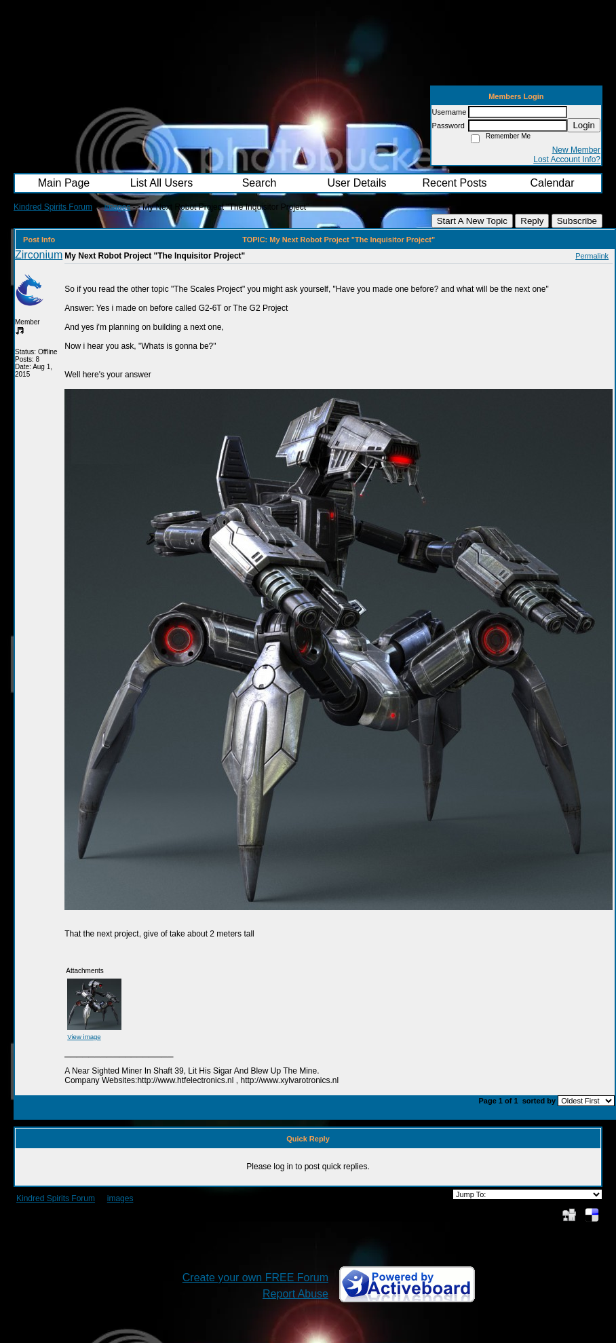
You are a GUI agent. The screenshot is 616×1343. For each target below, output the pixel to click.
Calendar (553, 183)
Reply (531, 221)
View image (83, 1036)
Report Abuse (295, 1294)
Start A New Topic (472, 221)
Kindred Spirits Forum (53, 207)
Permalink (592, 256)
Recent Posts (454, 183)
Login (584, 125)
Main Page (64, 183)
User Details (356, 183)
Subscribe (577, 221)
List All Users (161, 183)
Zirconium (38, 255)
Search (259, 183)
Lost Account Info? (566, 159)
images (117, 207)
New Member (576, 150)
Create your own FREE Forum (255, 1277)
